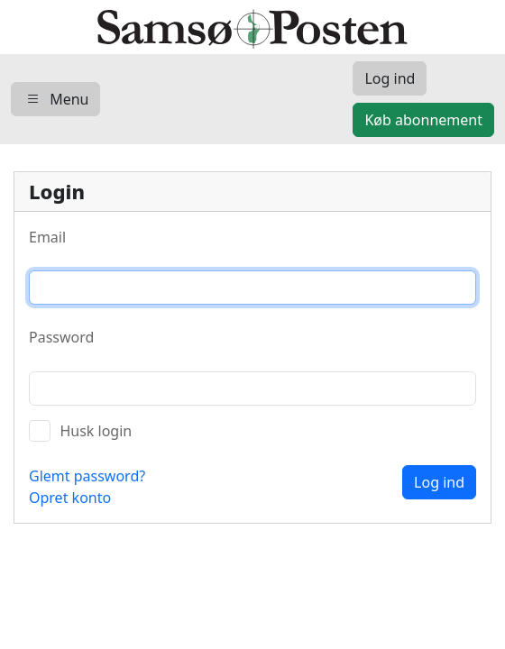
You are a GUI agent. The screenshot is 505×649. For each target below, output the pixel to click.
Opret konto (70, 497)
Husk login (96, 431)
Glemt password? (87, 476)
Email (47, 237)
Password (61, 337)
